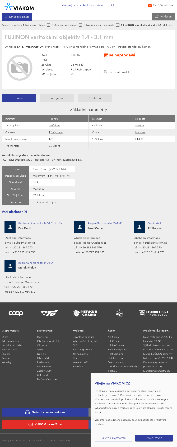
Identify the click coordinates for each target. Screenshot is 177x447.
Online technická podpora (45, 412)
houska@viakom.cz (155, 242)
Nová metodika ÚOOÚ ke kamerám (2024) (157, 339)
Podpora (78, 330)
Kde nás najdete (11, 340)
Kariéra (6, 357)
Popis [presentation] (19, 98)
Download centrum (83, 336)
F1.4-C (139, 138)
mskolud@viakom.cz (26, 282)
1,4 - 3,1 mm (56, 132)
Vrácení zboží (80, 362)
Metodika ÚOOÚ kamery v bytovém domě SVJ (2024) (158, 356)
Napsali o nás (9, 349)
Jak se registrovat (82, 349)
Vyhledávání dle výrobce (86, 340)
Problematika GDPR (156, 330)
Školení (6, 353)
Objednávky (44, 357)
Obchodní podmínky (48, 340)
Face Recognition (117, 349)
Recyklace (78, 366)
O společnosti (10, 330)
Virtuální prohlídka (12, 345)
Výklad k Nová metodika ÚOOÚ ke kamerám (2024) (158, 347)
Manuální (140, 132)
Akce (40, 349)
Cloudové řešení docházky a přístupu (123, 368)
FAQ (75, 345)
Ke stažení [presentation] (95, 98)
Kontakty (6, 362)
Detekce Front (115, 357)
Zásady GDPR (44, 370)
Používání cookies (47, 379)
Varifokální (54, 125)
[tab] (19, 98)
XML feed (42, 374)
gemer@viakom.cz (94, 242)
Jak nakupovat (80, 353)
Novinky (41, 353)
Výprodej (42, 345)
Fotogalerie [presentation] (57, 98)
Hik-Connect (115, 340)
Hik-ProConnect (116, 345)
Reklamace (43, 362)
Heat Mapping (116, 353)
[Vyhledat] (113, 5)
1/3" (51, 138)
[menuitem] (17, 17)
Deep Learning (116, 362)
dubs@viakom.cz (24, 242)
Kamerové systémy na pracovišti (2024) (155, 364)
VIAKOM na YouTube (45, 424)
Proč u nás (42, 336)
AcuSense (113, 336)
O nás (5, 336)
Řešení (112, 330)
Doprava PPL (44, 366)
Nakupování (45, 330)
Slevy (75, 357)
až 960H (139, 125)
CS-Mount (54, 145)
